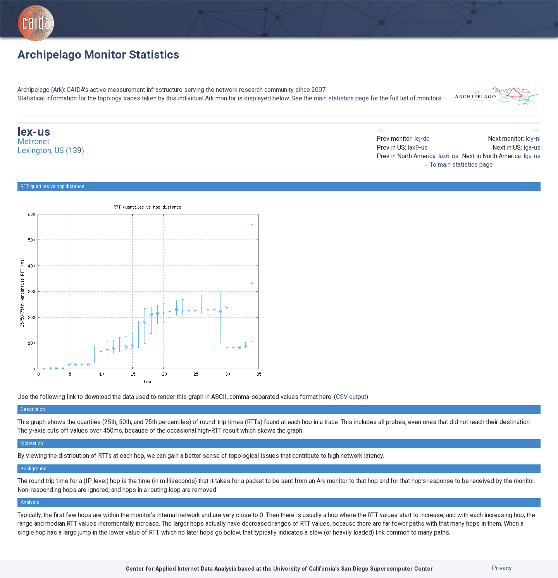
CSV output (351, 396)
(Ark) (57, 89)
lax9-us (418, 147)
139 (75, 150)
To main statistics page (458, 164)
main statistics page (341, 98)
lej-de (422, 138)
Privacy (502, 568)
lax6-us (448, 156)
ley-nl (533, 138)
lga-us (532, 147)
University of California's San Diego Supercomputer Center (353, 569)
